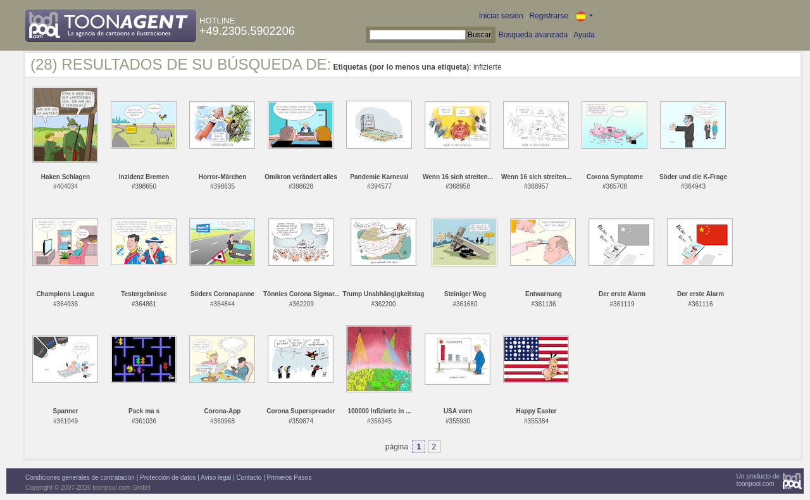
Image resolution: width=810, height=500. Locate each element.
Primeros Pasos (289, 477)
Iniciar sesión (501, 15)
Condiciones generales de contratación (80, 477)
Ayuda (584, 34)
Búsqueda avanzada (533, 34)
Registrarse (548, 15)
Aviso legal (216, 477)
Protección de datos (168, 477)
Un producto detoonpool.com (758, 480)
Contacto (248, 477)
